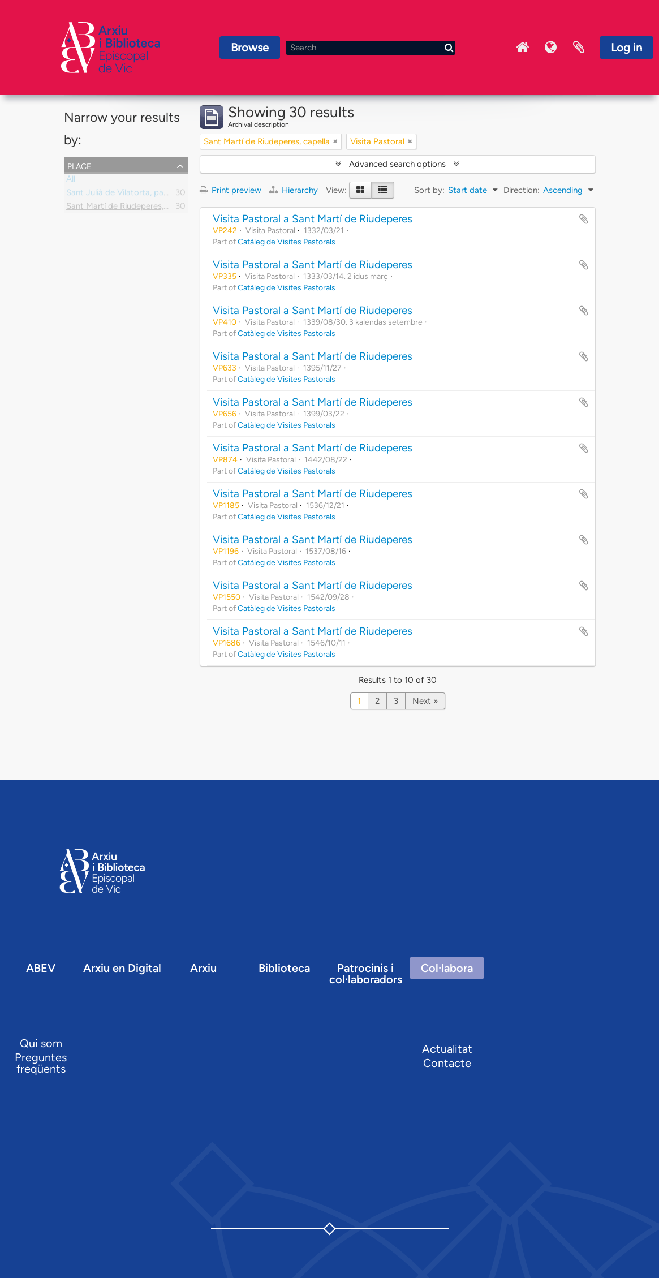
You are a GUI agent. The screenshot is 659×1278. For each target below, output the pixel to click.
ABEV (40, 968)
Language (550, 47)
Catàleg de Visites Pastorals (286, 241)
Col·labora (447, 968)
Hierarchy (294, 190)
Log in (626, 47)
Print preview (230, 190)
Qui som (41, 1043)
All (70, 181)
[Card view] (360, 190)
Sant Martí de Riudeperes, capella (129, 208)
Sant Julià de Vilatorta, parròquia (128, 195)
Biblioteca (284, 968)
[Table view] (382, 190)
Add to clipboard (583, 219)
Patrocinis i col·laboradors (365, 973)
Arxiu (203, 968)
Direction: (521, 190)
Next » (425, 701)
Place (79, 165)
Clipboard (579, 47)
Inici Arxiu (522, 47)
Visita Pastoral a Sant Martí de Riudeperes (312, 218)
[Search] (370, 48)
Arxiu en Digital (122, 968)
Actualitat (447, 1049)
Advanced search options (397, 164)
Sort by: (429, 190)
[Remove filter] (335, 141)
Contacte (447, 1063)
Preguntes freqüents (41, 1063)
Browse (250, 47)
